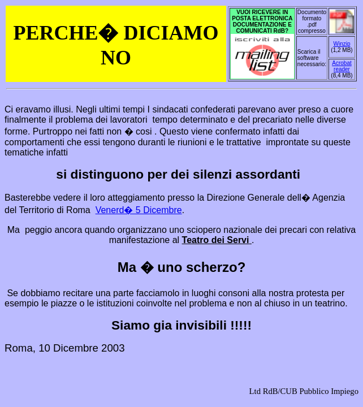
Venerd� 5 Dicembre (139, 210)
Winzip (341, 44)
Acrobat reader (341, 66)
